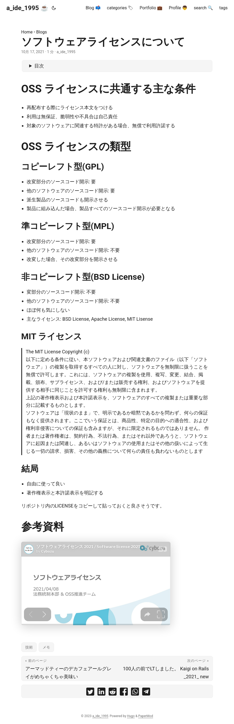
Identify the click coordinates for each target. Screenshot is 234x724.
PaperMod (145, 716)
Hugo (131, 716)
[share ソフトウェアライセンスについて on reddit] (113, 693)
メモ (46, 647)
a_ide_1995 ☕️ (27, 8)
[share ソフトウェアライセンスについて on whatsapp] (135, 693)
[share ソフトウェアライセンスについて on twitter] (90, 693)
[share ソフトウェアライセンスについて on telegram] (146, 693)
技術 (29, 647)
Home (27, 32)
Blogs (41, 32)
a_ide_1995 (100, 716)
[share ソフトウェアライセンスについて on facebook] (124, 693)
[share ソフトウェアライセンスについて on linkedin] (101, 693)
